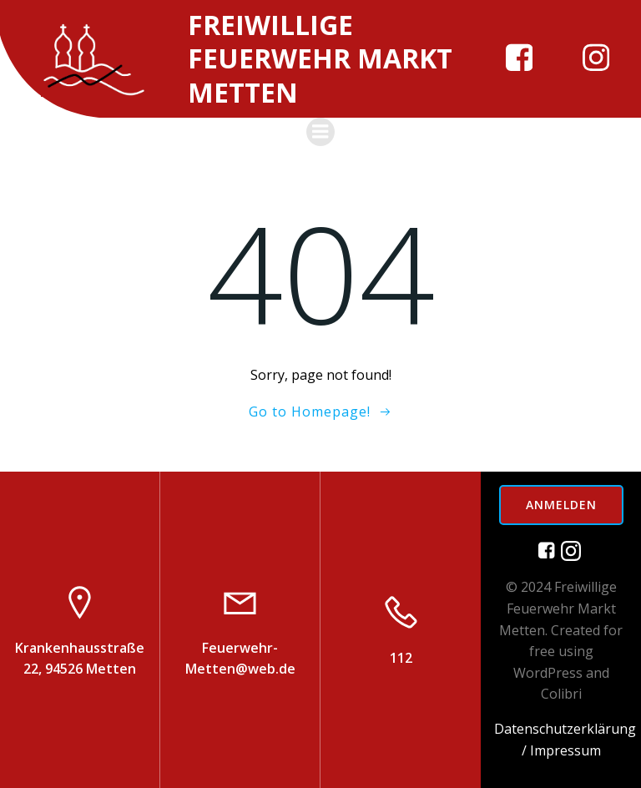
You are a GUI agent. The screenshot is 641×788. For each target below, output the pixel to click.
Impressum (565, 750)
